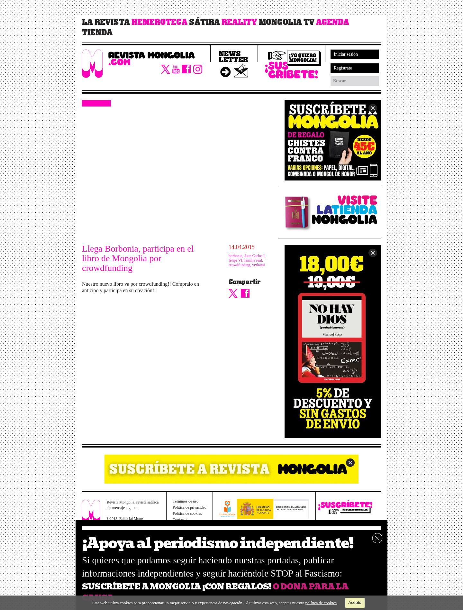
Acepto (354, 602)
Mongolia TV (286, 22)
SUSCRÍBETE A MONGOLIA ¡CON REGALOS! (176, 586)
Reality (239, 22)
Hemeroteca (159, 22)
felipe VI (235, 260)
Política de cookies (187, 513)
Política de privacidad (189, 507)
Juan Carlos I (254, 256)
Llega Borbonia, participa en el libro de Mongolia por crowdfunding (138, 258)
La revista (106, 22)
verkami (258, 265)
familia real (253, 260)
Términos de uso (185, 501)
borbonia (235, 256)
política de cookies (321, 602)
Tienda (97, 32)
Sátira (204, 22)
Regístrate (343, 68)
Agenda (332, 22)
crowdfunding (239, 265)
